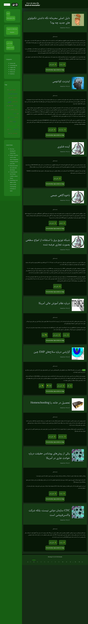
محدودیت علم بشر (11, 93)
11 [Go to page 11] (66, 562)
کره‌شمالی (11, 117)
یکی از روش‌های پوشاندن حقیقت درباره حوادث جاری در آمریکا (49, 455)
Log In (8, 13)
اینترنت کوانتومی (61, 81)
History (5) (12, 72)
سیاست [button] (61, 64)
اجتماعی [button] (61, 223)
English (7, 4)
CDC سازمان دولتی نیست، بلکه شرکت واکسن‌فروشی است (49, 512)
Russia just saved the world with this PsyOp (14, 162)
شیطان (18, 89)
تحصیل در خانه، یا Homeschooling (50, 402)
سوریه (15, 117)
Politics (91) (12, 70)
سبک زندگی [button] (61, 130)
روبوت (14, 105)
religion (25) (12, 67)
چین (16, 97)
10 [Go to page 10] (62, 562)
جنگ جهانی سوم (16, 101)
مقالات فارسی (9, 43)
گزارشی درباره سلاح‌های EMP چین (52, 351)
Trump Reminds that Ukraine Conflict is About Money (14, 168)
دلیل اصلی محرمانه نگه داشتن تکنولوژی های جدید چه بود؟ (48, 20)
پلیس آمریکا (11, 129)
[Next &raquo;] (82, 562)
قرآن (10, 113)
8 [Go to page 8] (55, 562)
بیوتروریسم (17, 105)
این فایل (83, 370)
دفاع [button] (69, 386)
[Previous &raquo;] (28, 562)
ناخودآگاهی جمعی (60, 195)
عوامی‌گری (9, 105)
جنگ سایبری (18, 93)
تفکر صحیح (16, 125)
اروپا (11, 125)
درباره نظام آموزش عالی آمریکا (54, 303)
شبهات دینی (13, 90)
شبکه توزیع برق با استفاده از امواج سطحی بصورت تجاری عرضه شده (48, 242)
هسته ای (15, 129)
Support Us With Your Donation (13, 30)
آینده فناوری (63, 146)
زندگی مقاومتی (10, 101)
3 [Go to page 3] (37, 562)
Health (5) (12, 74)
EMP (13, 125)
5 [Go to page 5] (44, 562)
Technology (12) (13, 65)
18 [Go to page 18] (75, 562)
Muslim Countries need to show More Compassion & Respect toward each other (14, 153)
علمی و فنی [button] (51, 64)
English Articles (10, 48)
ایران (8, 113)
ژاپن (18, 121)
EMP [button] (50, 386)
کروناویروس (11, 98)
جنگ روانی (18, 113)
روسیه (13, 110)
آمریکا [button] (43, 335)
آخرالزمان (18, 109)
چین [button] (40, 386)
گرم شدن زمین (14, 113)
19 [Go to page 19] (79, 562)
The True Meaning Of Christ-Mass (14, 146)
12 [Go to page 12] (70, 562)
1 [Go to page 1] (30, 562)
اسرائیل (8, 109)
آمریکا (12, 121)
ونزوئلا (9, 89)
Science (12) (12, 63)
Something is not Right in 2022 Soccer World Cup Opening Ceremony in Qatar (14, 175)
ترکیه (12, 105)
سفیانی (9, 125)
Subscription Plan (11, 18)
